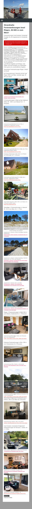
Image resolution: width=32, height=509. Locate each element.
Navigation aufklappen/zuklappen (16, 20)
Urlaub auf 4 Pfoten (8, 497)
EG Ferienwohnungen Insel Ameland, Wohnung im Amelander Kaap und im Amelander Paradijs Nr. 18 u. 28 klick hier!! (16, 43)
